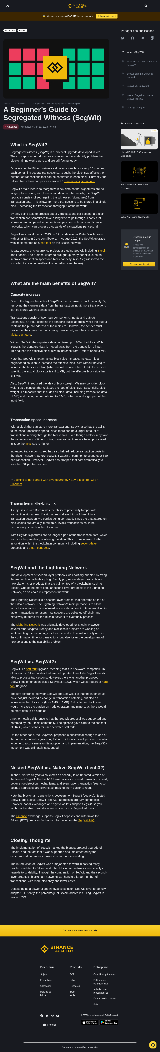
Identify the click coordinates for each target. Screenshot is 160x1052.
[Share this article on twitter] (122, 38)
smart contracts (39, 547)
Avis (95, 1004)
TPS (28, 443)
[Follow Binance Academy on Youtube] (57, 1016)
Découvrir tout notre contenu (80, 930)
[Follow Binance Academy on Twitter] (47, 1016)
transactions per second (79, 181)
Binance (21, 816)
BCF (72, 974)
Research (75, 986)
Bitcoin (102, 250)
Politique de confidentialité (100, 982)
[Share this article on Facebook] (132, 38)
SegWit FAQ (86, 820)
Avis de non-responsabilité (100, 991)
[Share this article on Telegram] (142, 38)
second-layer (89, 543)
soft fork (46, 242)
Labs (72, 980)
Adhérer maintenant (107, 16)
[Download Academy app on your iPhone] (89, 1023)
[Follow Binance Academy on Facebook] (41, 1015)
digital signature (20, 334)
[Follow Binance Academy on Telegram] (52, 1015)
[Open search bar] (145, 6)
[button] (153, 6)
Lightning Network (28, 624)
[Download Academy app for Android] (108, 1023)
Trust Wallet (73, 993)
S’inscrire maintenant (139, 264)
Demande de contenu (104, 998)
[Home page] (77, 6)
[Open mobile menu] (152, 6)
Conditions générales (104, 974)
